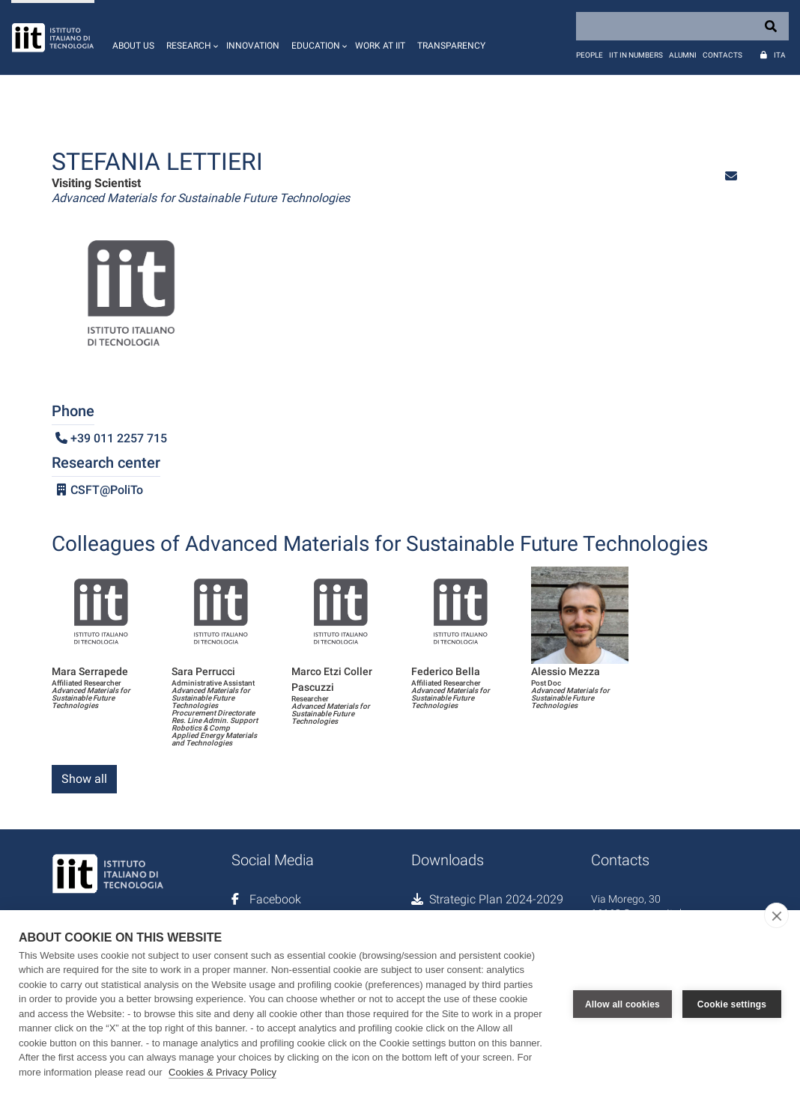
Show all (84, 779)
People (589, 55)
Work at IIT (380, 45)
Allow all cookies (622, 1003)
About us (133, 45)
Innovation (252, 45)
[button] (190, 37)
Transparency (451, 45)
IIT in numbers (636, 55)
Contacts (722, 55)
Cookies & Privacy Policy (222, 1072)
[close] (776, 915)
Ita (780, 55)
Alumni (683, 55)
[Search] (682, 26)
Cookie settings (731, 1003)
